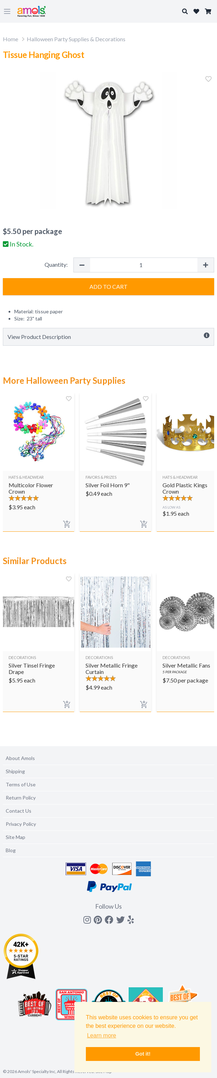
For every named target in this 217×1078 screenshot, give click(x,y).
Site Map (15, 837)
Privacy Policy (21, 824)
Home (10, 39)
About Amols (20, 758)
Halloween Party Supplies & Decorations (76, 39)
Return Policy (21, 798)
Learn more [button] (101, 1035)
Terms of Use (21, 784)
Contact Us (18, 811)
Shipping (15, 771)
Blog (11, 850)
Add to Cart (108, 286)
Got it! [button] (142, 1054)
